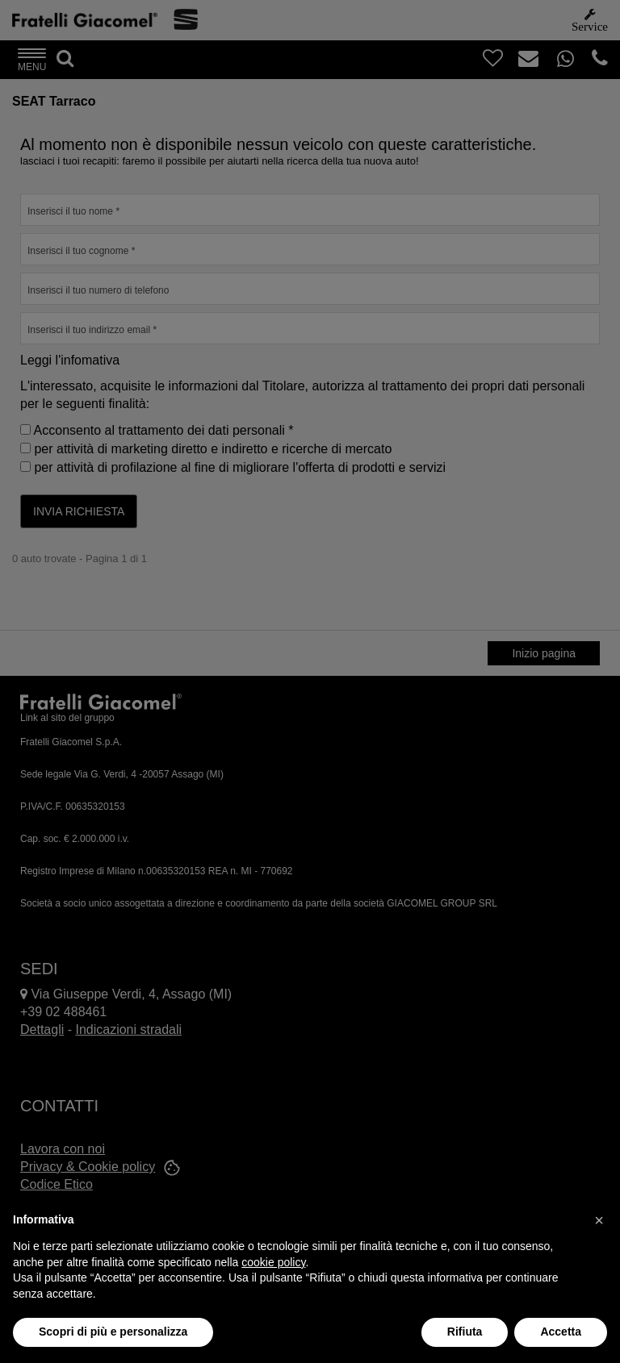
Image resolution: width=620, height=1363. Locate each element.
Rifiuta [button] (465, 1331)
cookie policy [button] (273, 1262)
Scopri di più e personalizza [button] (113, 1331)
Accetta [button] (560, 1331)
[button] (599, 1220)
